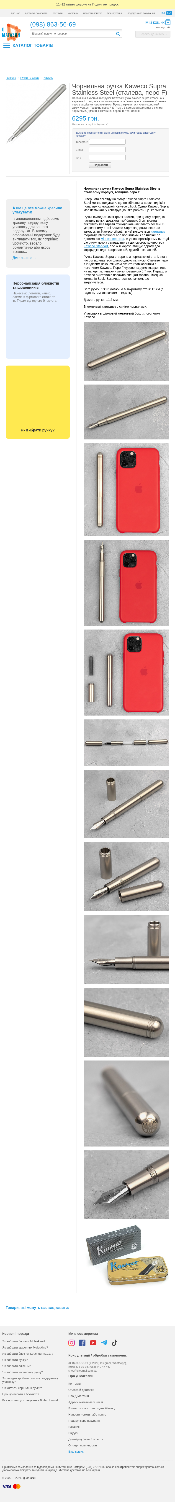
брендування (114, 13)
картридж (158, 231)
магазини (73, 13)
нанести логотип (93, 13)
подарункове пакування (141, 13)
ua (169, 13)
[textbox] (72, 34)
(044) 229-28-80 (96, 1467)
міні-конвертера (112, 239)
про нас (15, 13)
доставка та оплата (36, 13)
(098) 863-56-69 (53, 24)
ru (163, 13)
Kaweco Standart (96, 246)
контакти (57, 13)
